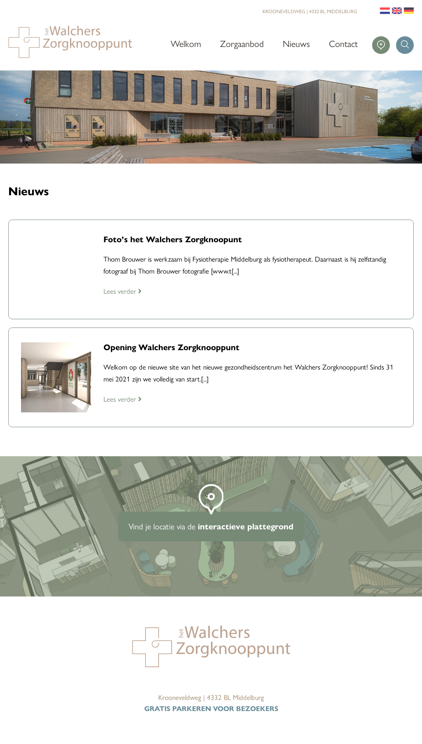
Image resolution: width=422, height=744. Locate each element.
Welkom (186, 43)
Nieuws (296, 43)
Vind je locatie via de (211, 526)
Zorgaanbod (242, 43)
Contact (343, 43)
